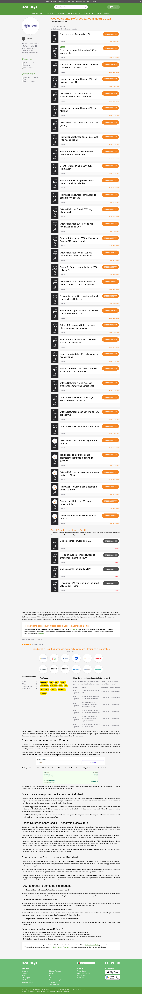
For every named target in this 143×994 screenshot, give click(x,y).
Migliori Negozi (74, 13)
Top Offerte (60, 13)
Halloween (80, 978)
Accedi (113, 7)
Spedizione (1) (27, 68)
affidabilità (41, 633)
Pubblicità (25, 973)
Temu (56, 682)
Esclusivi (50, 13)
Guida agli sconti (27, 982)
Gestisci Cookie (82, 990)
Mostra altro (70, 651)
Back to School (82, 975)
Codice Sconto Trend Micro (62, 947)
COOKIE (75, 990)
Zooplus (53, 689)
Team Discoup (54, 984)
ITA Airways (61, 689)
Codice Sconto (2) (28, 63)
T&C (50, 978)
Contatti (51, 973)
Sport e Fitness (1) (28, 81)
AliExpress (44, 682)
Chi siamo (25, 971)
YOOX (65, 686)
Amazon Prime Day (83, 973)
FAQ (50, 975)
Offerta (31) (26, 65)
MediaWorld (44, 686)
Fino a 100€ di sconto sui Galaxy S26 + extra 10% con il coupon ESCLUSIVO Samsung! (71, 1)
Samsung (43, 693)
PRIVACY (69, 990)
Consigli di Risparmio (59, 21)
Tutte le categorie (27, 980)
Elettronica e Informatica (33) (30, 78)
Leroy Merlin (45, 689)
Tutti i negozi (26, 978)
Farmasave (53, 686)
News (23, 975)
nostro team (75, 629)
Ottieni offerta (110, 64)
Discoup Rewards (38, 13)
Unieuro (63, 682)
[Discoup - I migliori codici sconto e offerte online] (29, 7)
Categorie (88, 13)
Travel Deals (81, 971)
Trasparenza (53, 982)
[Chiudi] (140, 1)
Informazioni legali (55, 980)
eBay (60, 686)
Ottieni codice (111, 34)
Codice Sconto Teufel (92, 945)
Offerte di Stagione (103, 13)
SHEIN (51, 682)
